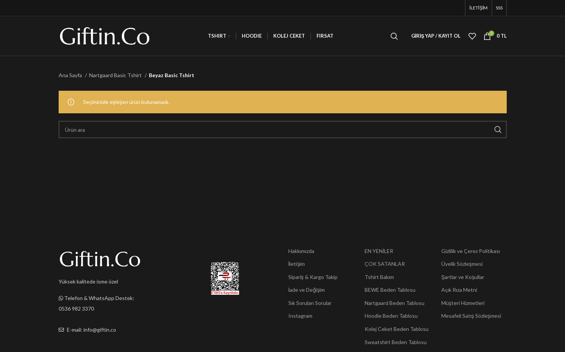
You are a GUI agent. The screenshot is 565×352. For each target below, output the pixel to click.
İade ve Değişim (306, 289)
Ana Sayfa (71, 75)
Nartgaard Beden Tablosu (394, 303)
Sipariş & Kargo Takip (313, 277)
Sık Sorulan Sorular (310, 303)
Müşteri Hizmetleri (463, 303)
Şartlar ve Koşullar (462, 277)
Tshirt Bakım (379, 277)
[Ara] (394, 36)
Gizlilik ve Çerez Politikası (470, 251)
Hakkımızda (301, 251)
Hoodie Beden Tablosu (391, 315)
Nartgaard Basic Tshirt (116, 75)
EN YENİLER (379, 251)
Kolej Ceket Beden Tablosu (397, 329)
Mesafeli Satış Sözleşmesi (471, 315)
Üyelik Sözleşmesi (462, 264)
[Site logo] (105, 35)
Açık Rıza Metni (459, 289)
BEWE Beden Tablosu (390, 289)
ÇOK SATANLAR (385, 264)
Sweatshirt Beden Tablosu (396, 342)
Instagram (300, 315)
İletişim (296, 264)
